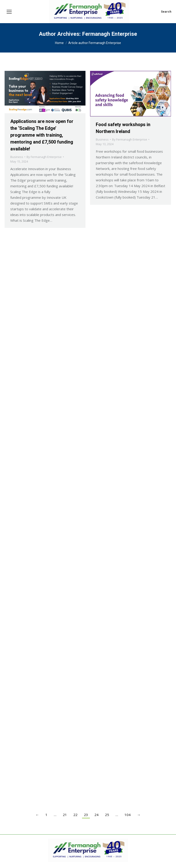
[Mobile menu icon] (9, 11)
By (44, 157)
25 (107, 814)
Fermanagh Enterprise (109, 34)
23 (86, 814)
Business (16, 157)
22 (75, 814)
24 (96, 814)
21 (65, 814)
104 (127, 814)
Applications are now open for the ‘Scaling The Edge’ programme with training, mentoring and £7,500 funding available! (41, 135)
